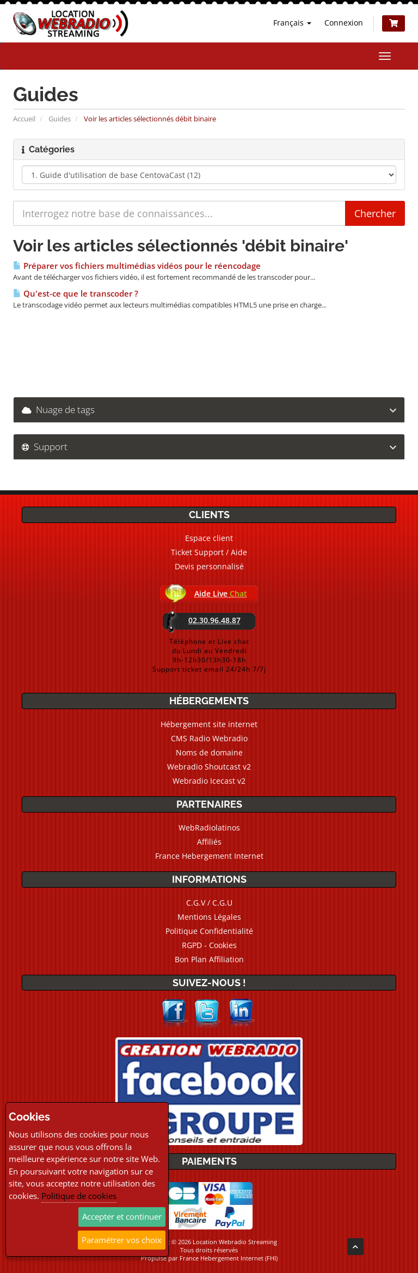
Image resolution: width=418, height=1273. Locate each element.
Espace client (209, 538)
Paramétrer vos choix (122, 1239)
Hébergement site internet (209, 724)
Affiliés (209, 842)
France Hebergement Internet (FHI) (229, 1258)
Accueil (24, 119)
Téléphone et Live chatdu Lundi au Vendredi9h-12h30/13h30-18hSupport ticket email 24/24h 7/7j (209, 655)
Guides (59, 119)
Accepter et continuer (122, 1216)
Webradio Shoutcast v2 (209, 766)
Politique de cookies (78, 1195)
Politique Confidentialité (209, 931)
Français (292, 22)
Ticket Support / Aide (209, 552)
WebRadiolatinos (209, 827)
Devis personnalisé (209, 566)
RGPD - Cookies (209, 945)
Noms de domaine (209, 752)
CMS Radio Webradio (209, 738)
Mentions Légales (209, 917)
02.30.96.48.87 (214, 620)
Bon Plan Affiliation (209, 959)
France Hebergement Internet (209, 856)
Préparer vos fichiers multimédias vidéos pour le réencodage (137, 266)
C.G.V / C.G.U (209, 902)
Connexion (343, 22)
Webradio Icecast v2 (209, 781)
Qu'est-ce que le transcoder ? (75, 293)
